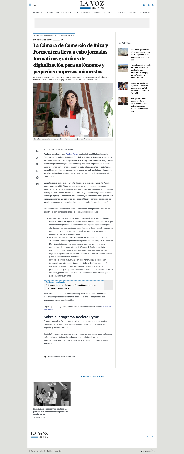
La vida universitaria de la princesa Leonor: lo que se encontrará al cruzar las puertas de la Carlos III (140, 79)
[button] (34, 5)
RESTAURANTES (145, 12)
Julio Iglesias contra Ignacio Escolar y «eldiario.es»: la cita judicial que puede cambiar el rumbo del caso (141, 91)
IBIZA (76, 12)
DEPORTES (133, 12)
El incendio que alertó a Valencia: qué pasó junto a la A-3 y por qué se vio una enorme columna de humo (140, 53)
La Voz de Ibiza (49, 149)
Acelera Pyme (72, 154)
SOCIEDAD (49, 12)
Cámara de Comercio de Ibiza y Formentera (61, 357)
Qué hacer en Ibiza (63, 12)
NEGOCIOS (122, 12)
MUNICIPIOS (99, 12)
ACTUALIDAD (37, 12)
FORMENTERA (85, 12)
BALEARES (111, 12)
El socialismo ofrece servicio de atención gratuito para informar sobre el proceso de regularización (50, 411)
